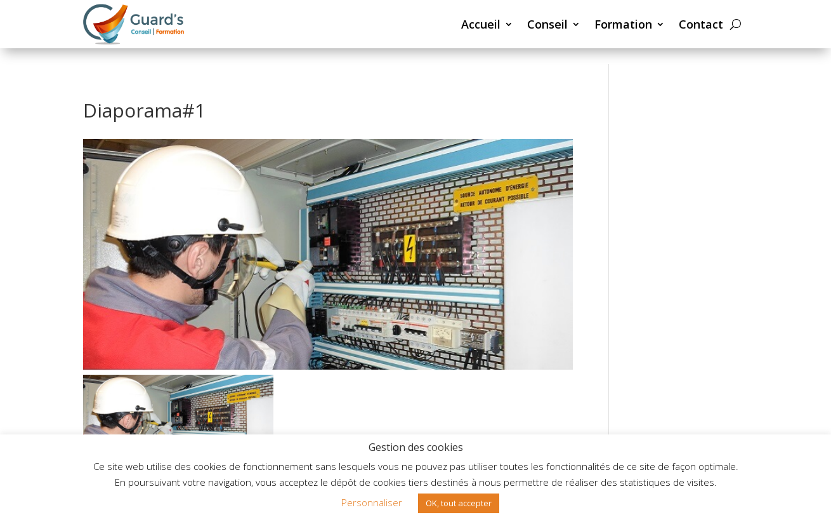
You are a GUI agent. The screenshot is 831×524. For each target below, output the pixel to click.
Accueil (481, 24)
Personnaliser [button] (371, 502)
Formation (623, 24)
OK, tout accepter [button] (459, 503)
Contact (701, 24)
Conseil (547, 24)
